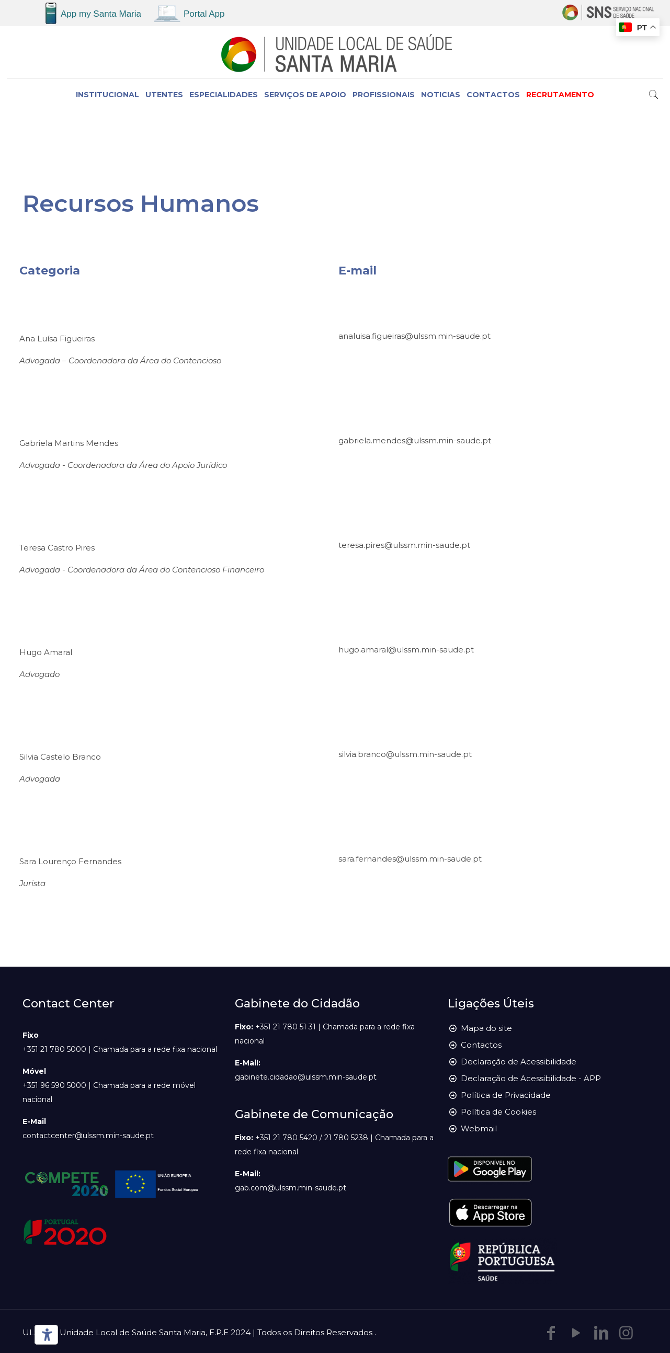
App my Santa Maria (101, 14)
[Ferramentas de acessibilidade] (44, 1335)
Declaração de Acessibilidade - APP (531, 1078)
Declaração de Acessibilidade (518, 1062)
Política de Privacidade (506, 1095)
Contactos (481, 1045)
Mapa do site (486, 1028)
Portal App (204, 14)
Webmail (479, 1128)
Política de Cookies (498, 1112)
